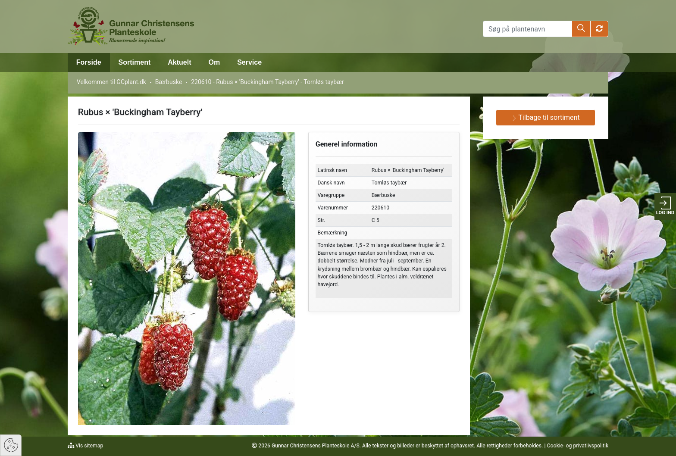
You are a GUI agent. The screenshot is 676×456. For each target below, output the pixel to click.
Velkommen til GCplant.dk (111, 81)
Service (249, 62)
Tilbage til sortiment (546, 117)
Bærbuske (168, 81)
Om (214, 62)
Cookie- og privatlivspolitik (577, 446)
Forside (88, 62)
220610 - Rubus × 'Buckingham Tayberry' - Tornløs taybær (267, 81)
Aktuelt (179, 62)
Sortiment (135, 62)
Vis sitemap (88, 446)
